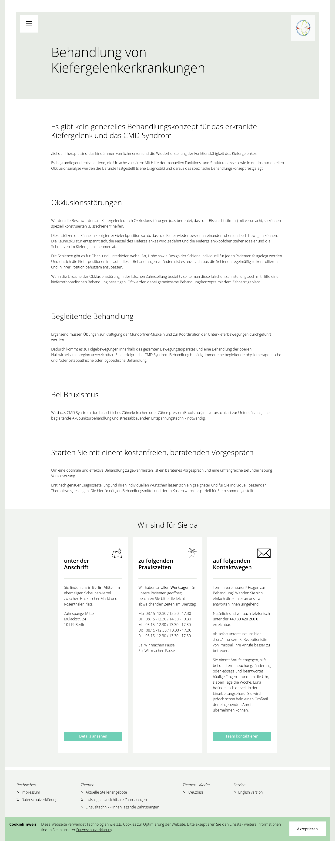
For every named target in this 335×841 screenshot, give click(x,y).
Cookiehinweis (23, 824)
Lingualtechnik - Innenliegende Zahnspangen (119, 807)
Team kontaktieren (241, 736)
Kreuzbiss (192, 792)
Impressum (28, 792)
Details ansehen (93, 736)
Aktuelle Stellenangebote (103, 792)
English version (248, 792)
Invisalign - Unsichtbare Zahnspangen (113, 799)
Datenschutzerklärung (36, 799)
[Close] (307, 828)
